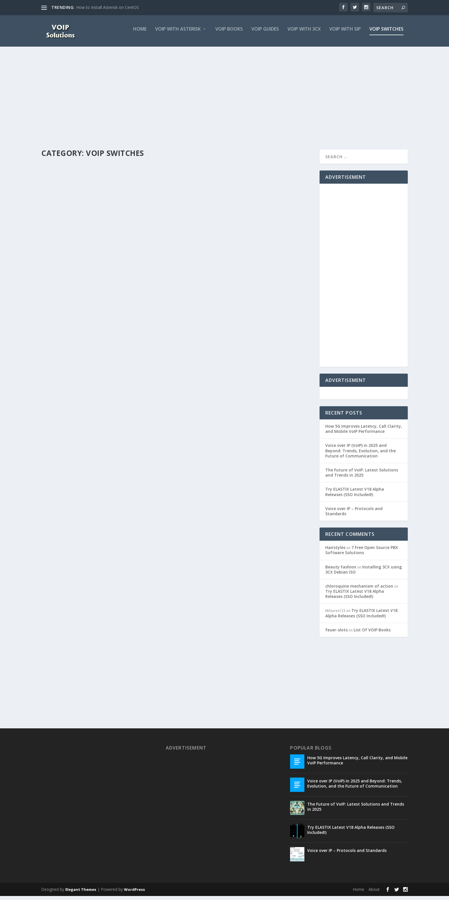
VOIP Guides (265, 33)
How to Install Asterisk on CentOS (107, 7)
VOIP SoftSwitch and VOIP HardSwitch (237, 253)
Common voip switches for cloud (92, 242)
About (374, 893)
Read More (62, 280)
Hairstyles (335, 551)
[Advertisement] (213, 102)
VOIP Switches (386, 33)
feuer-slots (336, 634)
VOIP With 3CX (304, 33)
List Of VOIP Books (372, 634)
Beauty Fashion (340, 570)
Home (140, 33)
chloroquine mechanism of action (359, 590)
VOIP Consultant (65, 250)
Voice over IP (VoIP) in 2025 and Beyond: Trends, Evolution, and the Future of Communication (360, 454)
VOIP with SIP (345, 33)
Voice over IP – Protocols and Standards (354, 515)
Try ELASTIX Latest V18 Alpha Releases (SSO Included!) (354, 495)
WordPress (134, 893)
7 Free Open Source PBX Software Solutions (361, 554)
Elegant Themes (80, 893)
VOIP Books (229, 33)
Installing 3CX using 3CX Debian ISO (363, 573)
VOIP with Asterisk (178, 33)
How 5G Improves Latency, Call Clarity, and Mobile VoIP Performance (363, 432)
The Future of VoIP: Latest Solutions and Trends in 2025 (361, 476)
